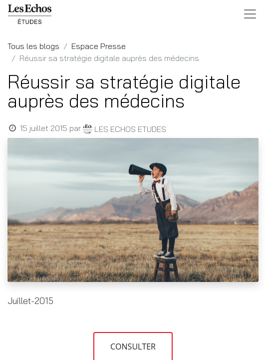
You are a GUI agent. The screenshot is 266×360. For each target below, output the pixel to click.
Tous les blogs (33, 46)
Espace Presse (98, 46)
